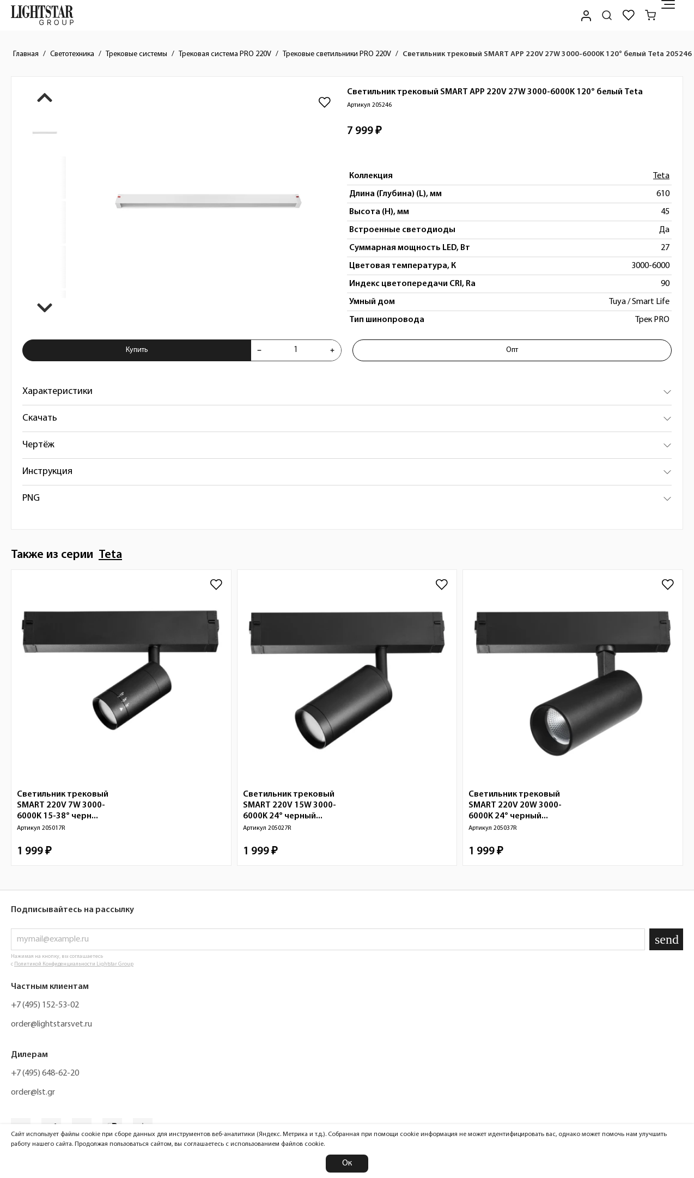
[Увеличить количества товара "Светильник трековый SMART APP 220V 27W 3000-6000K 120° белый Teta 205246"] (332, 350)
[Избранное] (629, 15)
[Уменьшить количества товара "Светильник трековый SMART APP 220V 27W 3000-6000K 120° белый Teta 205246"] (259, 350)
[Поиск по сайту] (607, 15)
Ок (347, 1163)
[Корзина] (650, 15)
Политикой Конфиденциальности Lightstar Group (73, 964)
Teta (661, 176)
